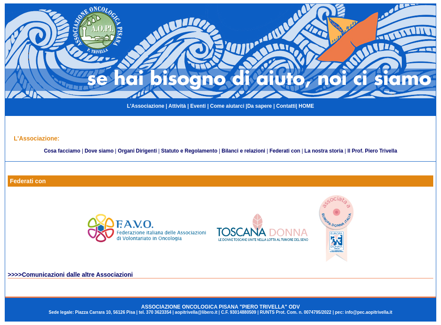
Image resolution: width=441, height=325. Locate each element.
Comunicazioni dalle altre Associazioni (77, 274)
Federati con (285, 151)
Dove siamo (98, 151)
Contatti (285, 106)
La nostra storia (323, 151)
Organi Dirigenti (137, 151)
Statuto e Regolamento (189, 151)
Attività (176, 106)
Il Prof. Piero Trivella (372, 151)
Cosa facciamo (62, 151)
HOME (306, 106)
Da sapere (260, 106)
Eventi (198, 106)
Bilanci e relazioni (243, 151)
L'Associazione (146, 106)
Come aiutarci (227, 106)
